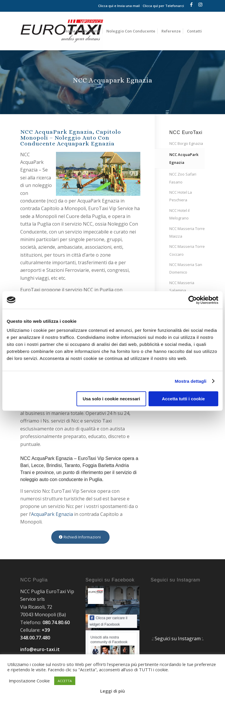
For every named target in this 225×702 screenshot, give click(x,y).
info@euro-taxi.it (40, 649)
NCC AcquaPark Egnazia (183, 158)
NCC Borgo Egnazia (186, 143)
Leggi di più (112, 691)
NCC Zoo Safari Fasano (182, 177)
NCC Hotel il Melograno (179, 214)
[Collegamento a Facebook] (191, 4)
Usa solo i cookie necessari (111, 398)
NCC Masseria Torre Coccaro (187, 250)
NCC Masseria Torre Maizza (187, 232)
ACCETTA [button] (65, 681)
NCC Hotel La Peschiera (180, 196)
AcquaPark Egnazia (52, 514)
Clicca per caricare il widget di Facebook (108, 621)
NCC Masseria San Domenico (185, 268)
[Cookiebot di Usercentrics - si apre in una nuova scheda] (192, 300)
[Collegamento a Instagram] (200, 4)
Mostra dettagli (190, 381)
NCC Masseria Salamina (181, 286)
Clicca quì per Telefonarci (163, 6)
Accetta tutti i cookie (183, 398)
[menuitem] (70, 31)
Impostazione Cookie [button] (29, 680)
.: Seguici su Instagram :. (178, 638)
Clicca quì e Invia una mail (119, 6)
